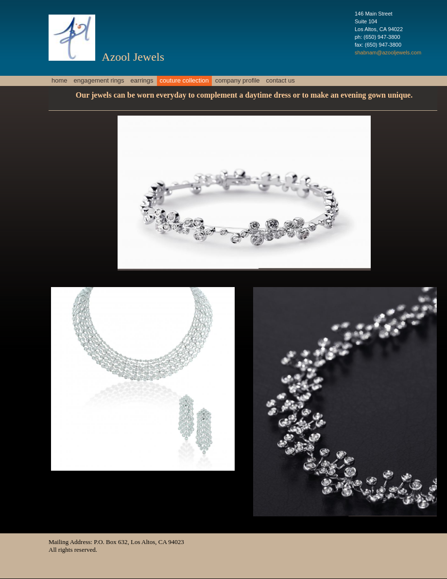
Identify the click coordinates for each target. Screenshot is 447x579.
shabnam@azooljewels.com (388, 52)
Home (60, 80)
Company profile (237, 80)
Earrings (142, 80)
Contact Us (280, 80)
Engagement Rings (99, 80)
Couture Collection (184, 80)
